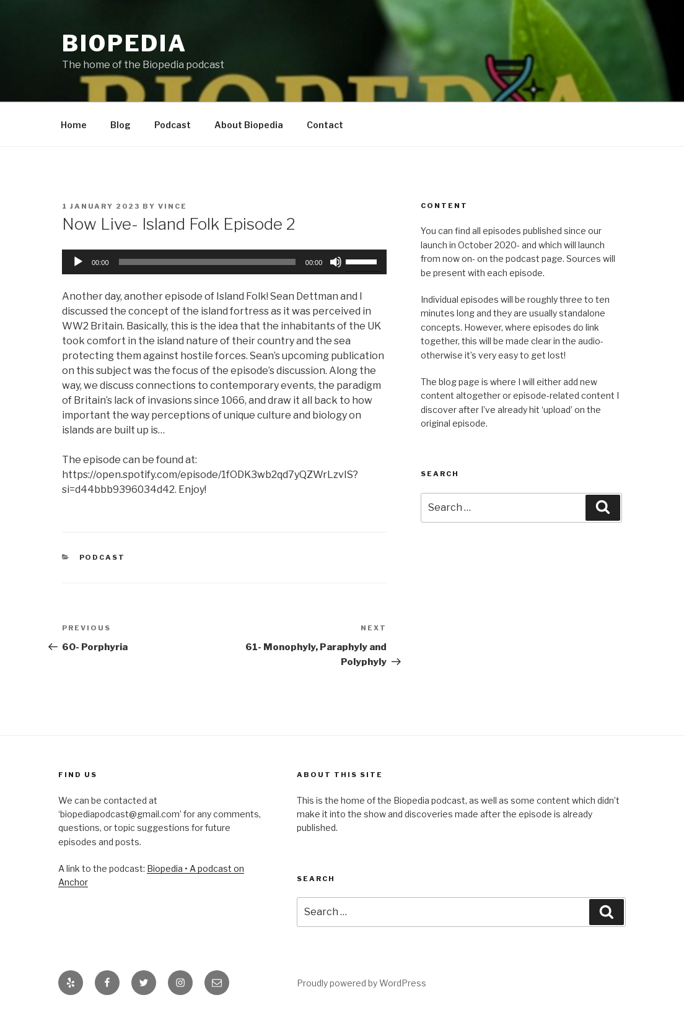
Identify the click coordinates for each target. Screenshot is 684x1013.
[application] (224, 262)
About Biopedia (248, 125)
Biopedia (124, 43)
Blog (120, 125)
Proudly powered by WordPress (361, 983)
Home (74, 125)
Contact (325, 125)
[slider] (207, 262)
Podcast (172, 125)
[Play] (78, 262)
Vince (172, 206)
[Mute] (336, 262)
